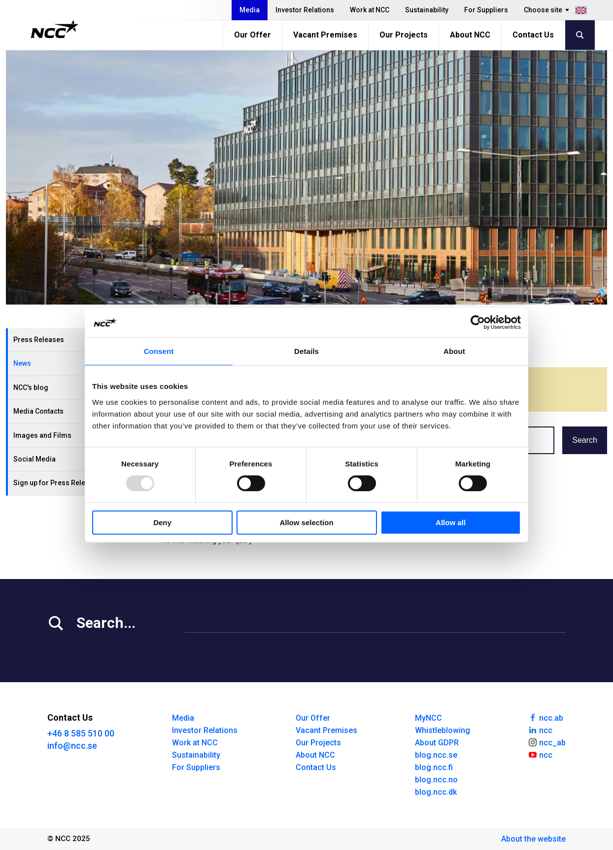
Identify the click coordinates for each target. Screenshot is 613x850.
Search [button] (584, 440)
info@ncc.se (72, 745)
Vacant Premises (325, 34)
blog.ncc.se (436, 755)
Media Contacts (38, 411)
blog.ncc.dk (436, 792)
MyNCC (428, 718)
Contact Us (533, 34)
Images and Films (42, 435)
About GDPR (437, 742)
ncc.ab (545, 717)
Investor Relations (304, 10)
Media (249, 10)
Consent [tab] (159, 351)
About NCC (470, 34)
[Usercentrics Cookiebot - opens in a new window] (478, 322)
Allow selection (306, 522)
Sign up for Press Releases (57, 483)
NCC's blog (30, 387)
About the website (533, 839)
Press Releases (38, 340)
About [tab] (454, 351)
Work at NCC (369, 10)
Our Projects (403, 34)
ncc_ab (547, 741)
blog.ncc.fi (434, 767)
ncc (540, 729)
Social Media (34, 459)
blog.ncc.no (436, 779)
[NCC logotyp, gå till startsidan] (54, 29)
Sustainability (426, 10)
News (22, 363)
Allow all (451, 522)
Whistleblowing (442, 730)
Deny (162, 522)
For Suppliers (486, 10)
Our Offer (252, 34)
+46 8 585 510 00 (80, 733)
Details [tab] (306, 351)
